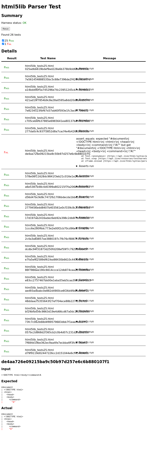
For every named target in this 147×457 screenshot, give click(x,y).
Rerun (6, 29)
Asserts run (86, 68)
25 (8, 40)
